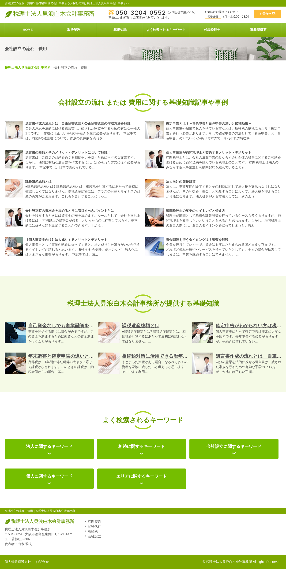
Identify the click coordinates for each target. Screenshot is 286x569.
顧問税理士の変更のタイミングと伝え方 (195, 210)
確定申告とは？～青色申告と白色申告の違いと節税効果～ (208, 123)
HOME (28, 30)
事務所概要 (258, 30)
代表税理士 (212, 30)
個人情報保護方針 (18, 562)
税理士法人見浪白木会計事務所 (28, 67)
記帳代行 (94, 526)
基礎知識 (120, 30)
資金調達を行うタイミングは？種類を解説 (197, 240)
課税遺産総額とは (38, 181)
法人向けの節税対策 (181, 181)
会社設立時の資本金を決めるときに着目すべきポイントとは (69, 210)
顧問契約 (94, 521)
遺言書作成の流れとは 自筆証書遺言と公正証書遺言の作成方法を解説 (77, 123)
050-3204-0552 (141, 13)
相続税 (93, 531)
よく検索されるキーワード (166, 30)
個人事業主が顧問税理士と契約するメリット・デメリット (208, 152)
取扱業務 (73, 30)
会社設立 (94, 536)
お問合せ (42, 562)
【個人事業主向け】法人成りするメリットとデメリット (66, 240)
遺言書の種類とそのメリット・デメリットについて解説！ (68, 152)
